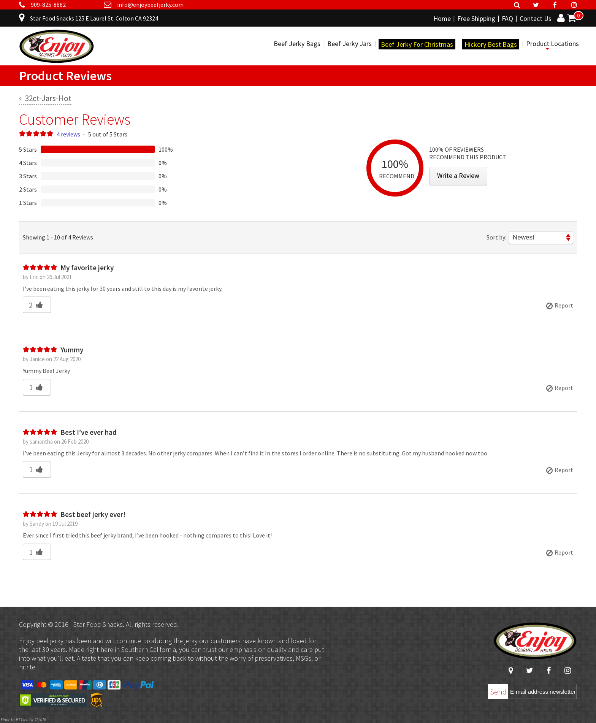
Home (442, 18)
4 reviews (68, 134)
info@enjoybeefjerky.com (150, 4)
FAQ (507, 18)
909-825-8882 (48, 4)
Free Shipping (476, 18)
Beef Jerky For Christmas (417, 44)
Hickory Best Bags (490, 44)
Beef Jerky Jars (349, 43)
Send (498, 692)
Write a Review (458, 175)
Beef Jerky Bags (297, 43)
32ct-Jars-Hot (45, 98)
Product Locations (552, 43)
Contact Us (536, 18)
